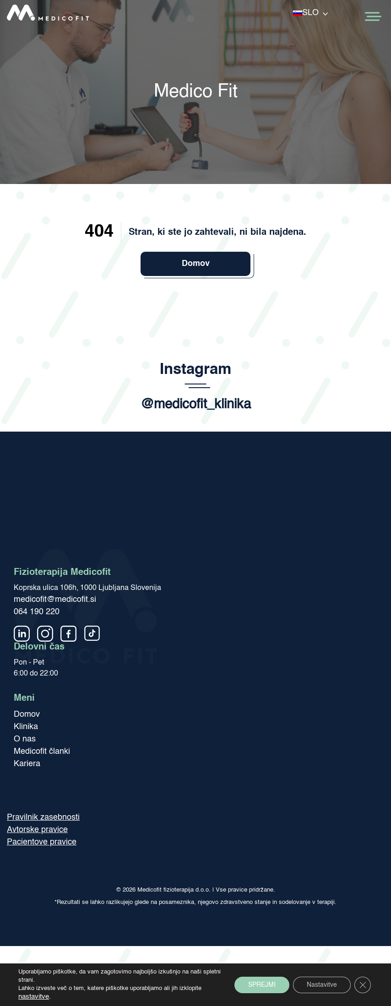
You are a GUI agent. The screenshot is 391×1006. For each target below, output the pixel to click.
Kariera (27, 764)
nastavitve (33, 997)
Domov (196, 264)
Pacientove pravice (41, 842)
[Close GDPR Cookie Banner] (362, 985)
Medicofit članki (42, 751)
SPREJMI (262, 985)
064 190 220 (37, 612)
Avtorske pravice (37, 830)
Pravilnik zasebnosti (43, 817)
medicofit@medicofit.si (55, 599)
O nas (25, 739)
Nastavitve (322, 985)
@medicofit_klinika (196, 404)
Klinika (26, 727)
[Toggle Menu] (372, 16)
